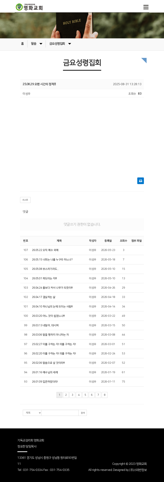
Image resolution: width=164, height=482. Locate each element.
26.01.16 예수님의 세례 (45, 372)
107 (25, 250)
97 (25, 344)
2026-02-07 (108, 362)
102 (25, 297)
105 (25, 268)
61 (123, 372)
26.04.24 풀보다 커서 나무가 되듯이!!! (52, 287)
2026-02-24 (108, 353)
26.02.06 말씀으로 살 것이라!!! (48, 362)
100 (25, 315)
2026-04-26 (108, 287)
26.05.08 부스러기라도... (45, 268)
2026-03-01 (108, 344)
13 (123, 278)
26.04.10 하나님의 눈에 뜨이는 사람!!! (52, 306)
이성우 (92, 250)
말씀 (36, 43)
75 (123, 381)
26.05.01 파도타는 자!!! (44, 278)
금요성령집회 (60, 43)
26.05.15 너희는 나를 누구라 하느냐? (52, 259)
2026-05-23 (108, 250)
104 (25, 278)
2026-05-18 (108, 259)
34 (123, 306)
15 (123, 268)
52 (123, 362)
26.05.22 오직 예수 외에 (45, 250)
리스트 (25, 200)
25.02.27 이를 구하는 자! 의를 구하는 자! (54, 344)
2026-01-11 (108, 381)
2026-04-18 (108, 297)
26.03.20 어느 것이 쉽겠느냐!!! (48, 315)
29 (123, 287)
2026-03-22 (108, 315)
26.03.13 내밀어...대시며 (45, 325)
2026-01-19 (108, 372)
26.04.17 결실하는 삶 (43, 297)
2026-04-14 (108, 306)
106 (25, 259)
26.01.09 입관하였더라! (45, 381)
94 (25, 372)
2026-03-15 (108, 325)
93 (25, 381)
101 (25, 306)
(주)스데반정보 (138, 470)
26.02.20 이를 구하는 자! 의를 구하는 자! (54, 353)
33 (123, 297)
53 (123, 353)
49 (123, 315)
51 (123, 344)
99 (25, 325)
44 (123, 334)
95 (25, 362)
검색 (83, 413)
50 (123, 325)
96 (25, 353)
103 (25, 287)
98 (25, 334)
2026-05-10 (108, 268)
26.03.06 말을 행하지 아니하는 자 (50, 334)
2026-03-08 (108, 334)
